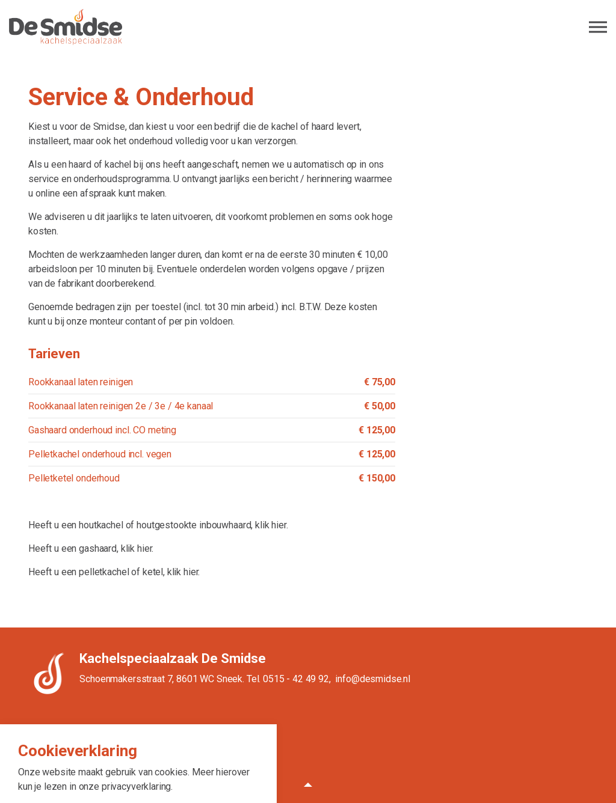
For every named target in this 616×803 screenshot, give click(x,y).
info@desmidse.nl (372, 679)
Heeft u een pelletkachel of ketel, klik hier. (114, 572)
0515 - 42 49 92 (296, 679)
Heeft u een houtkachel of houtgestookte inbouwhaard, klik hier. (158, 525)
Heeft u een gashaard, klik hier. (90, 548)
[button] (308, 785)
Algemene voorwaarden (154, 736)
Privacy (214, 736)
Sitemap (247, 736)
